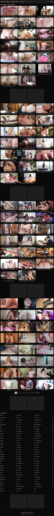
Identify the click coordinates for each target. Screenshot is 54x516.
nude (27, 477)
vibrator (45, 466)
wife (45, 482)
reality (45, 427)
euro (9, 463)
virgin (45, 468)
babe (9, 427)
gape (9, 486)
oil (27, 482)
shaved (45, 438)
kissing (27, 445)
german (9, 489)
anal (9, 422)
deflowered (9, 459)
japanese (27, 438)
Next (38, 392)
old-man (27, 489)
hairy (27, 418)
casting (9, 443)
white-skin (45, 479)
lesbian (27, 452)
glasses (27, 415)
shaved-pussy (45, 440)
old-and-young (27, 486)
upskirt (45, 463)
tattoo (45, 450)
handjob (27, 422)
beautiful (9, 434)
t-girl (45, 445)
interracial (27, 431)
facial (9, 473)
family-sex (9, 477)
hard (27, 424)
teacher (45, 452)
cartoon (9, 440)
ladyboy (27, 447)
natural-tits (27, 475)
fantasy (9, 482)
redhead (45, 429)
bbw (9, 429)
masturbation (27, 463)
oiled (27, 484)
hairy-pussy (27, 420)
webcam (45, 473)
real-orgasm (45, 424)
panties (45, 415)
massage (27, 461)
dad (9, 450)
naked (27, 470)
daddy (9, 452)
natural (27, 473)
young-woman (45, 486)
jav (27, 440)
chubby (9, 447)
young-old (45, 484)
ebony (9, 461)
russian (45, 431)
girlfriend (9, 491)
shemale (45, 443)
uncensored (45, 456)
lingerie (27, 456)
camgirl (9, 438)
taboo (45, 447)
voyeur (45, 470)
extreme (9, 470)
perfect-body (45, 420)
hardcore (27, 427)
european (9, 466)
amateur (9, 415)
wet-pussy (45, 477)
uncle (45, 459)
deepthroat (9, 454)
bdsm (9, 431)
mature (27, 466)
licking (27, 454)
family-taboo (9, 479)
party (45, 418)
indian (27, 429)
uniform (45, 461)
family (9, 475)
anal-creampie (9, 424)
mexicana (27, 468)
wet (45, 475)
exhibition (9, 468)
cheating (9, 445)
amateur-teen (9, 418)
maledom (27, 459)
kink (27, 443)
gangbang (9, 484)
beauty (9, 436)
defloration (9, 456)
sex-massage (45, 436)
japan (27, 436)
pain (27, 491)
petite (45, 422)
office (27, 479)
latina (27, 450)
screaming (45, 434)
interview (27, 434)
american (9, 420)
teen (45, 454)
